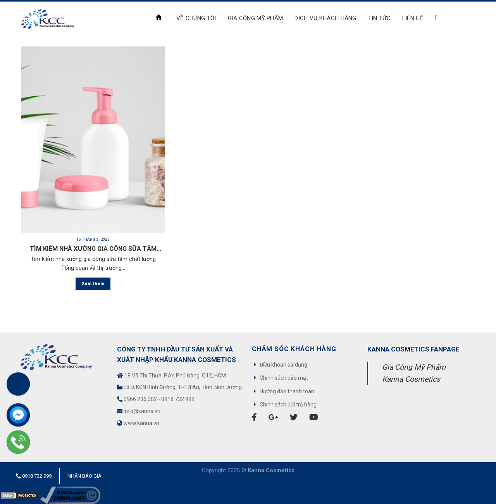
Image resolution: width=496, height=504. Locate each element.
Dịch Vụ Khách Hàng (325, 18)
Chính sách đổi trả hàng (288, 404)
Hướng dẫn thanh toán (287, 391)
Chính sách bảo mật (284, 378)
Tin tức (379, 18)
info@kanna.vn (142, 411)
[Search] (438, 18)
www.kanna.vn (141, 423)
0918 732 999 (178, 399)
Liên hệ (413, 18)
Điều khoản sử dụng (283, 365)
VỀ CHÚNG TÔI (196, 18)
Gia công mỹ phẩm (255, 18)
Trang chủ (159, 17)
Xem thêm (93, 283)
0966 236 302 (140, 399)
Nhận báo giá (84, 476)
